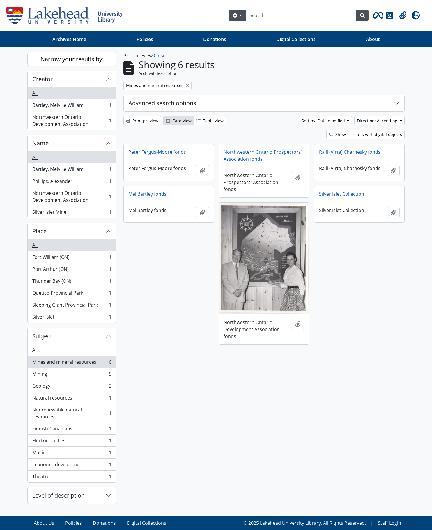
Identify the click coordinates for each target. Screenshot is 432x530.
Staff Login (389, 523)
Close (160, 55)
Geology (71, 387)
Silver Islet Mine (71, 213)
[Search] (301, 15)
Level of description (58, 495)
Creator (42, 79)
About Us (44, 523)
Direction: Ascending (378, 120)
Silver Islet (71, 318)
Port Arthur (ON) (71, 270)
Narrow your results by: (72, 59)
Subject (42, 336)
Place (39, 231)
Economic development (71, 466)
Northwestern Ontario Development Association (71, 120)
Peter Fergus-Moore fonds (157, 152)
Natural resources (71, 399)
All (35, 93)
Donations (214, 39)
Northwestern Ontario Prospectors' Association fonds (263, 155)
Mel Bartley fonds (147, 194)
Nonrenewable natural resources (71, 413)
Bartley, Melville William (71, 106)
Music (71, 454)
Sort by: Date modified (324, 120)
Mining (71, 375)
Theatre (71, 477)
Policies (145, 39)
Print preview (142, 120)
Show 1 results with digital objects (365, 134)
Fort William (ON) (71, 258)
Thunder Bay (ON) (71, 282)
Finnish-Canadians (71, 430)
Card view (179, 120)
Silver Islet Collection (341, 194)
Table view (210, 120)
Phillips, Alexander (71, 182)
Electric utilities (71, 442)
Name (40, 143)
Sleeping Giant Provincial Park (71, 306)
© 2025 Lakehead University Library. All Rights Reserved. (304, 523)
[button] (377, 15)
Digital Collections (296, 39)
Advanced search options (162, 103)
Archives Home (69, 39)
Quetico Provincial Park (71, 294)
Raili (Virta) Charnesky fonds (349, 152)
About (373, 39)
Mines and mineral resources (71, 363)
